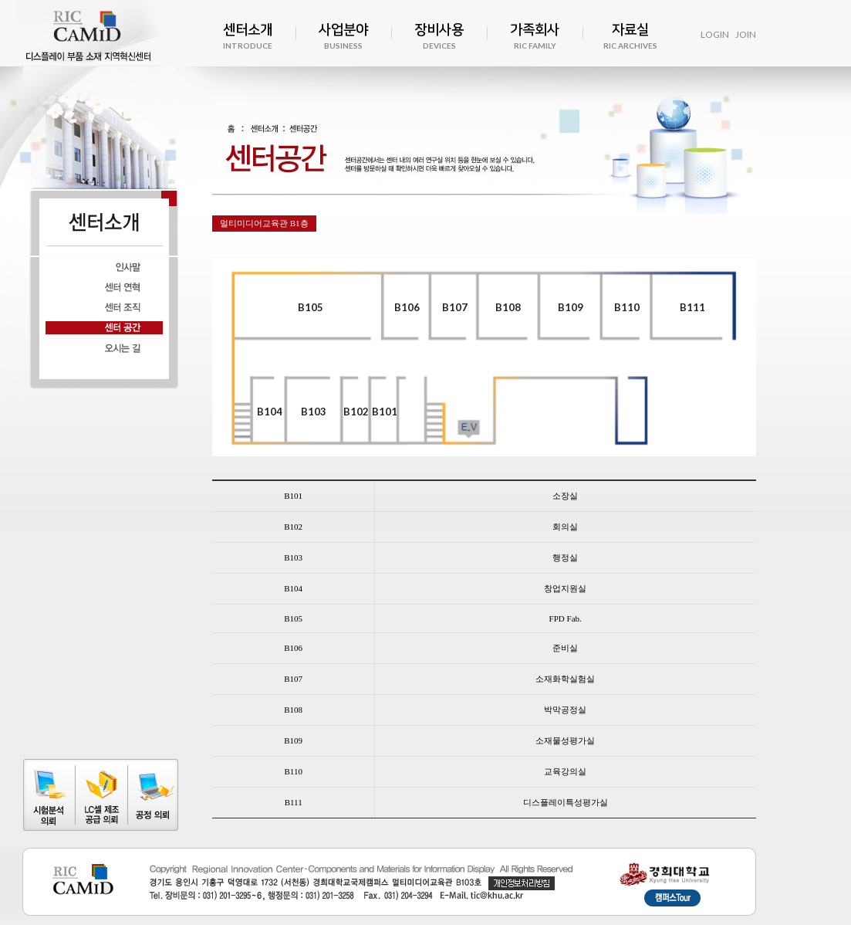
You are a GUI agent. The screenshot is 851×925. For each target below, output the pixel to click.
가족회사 (535, 37)
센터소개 (247, 37)
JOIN (745, 34)
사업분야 (343, 37)
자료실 (630, 37)
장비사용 (439, 37)
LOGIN (715, 34)
